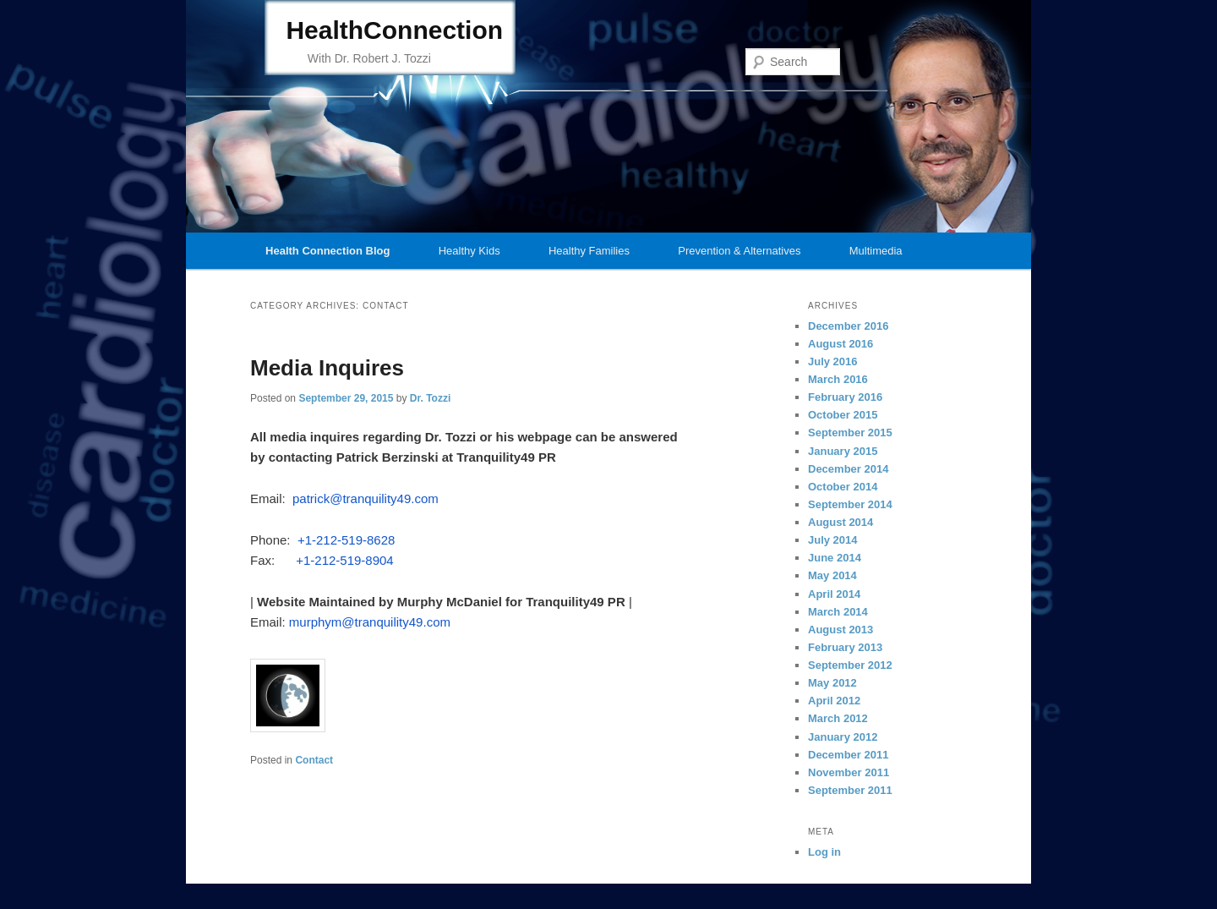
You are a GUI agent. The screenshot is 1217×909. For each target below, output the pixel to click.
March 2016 (838, 379)
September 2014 (850, 504)
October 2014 (842, 486)
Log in (824, 852)
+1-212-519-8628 (346, 540)
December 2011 (848, 754)
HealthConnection (394, 30)
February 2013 (845, 647)
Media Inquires (327, 368)
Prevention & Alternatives (739, 250)
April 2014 (834, 594)
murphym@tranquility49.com (369, 622)
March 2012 (838, 718)
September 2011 (850, 790)
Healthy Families (589, 250)
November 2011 (848, 772)
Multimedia (876, 250)
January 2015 (842, 451)
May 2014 (832, 575)
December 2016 (848, 326)
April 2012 (834, 700)
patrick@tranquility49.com (365, 498)
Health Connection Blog (327, 250)
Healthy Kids (469, 250)
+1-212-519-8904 (345, 560)
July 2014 (833, 540)
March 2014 (838, 611)
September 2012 (850, 665)
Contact (314, 760)
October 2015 (842, 414)
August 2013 (840, 629)
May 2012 (832, 682)
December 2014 (848, 469)
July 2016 (833, 361)
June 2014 (834, 557)
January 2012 (842, 737)
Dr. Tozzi (430, 398)
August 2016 (840, 343)
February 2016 (845, 397)
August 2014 (840, 522)
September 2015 (850, 432)
